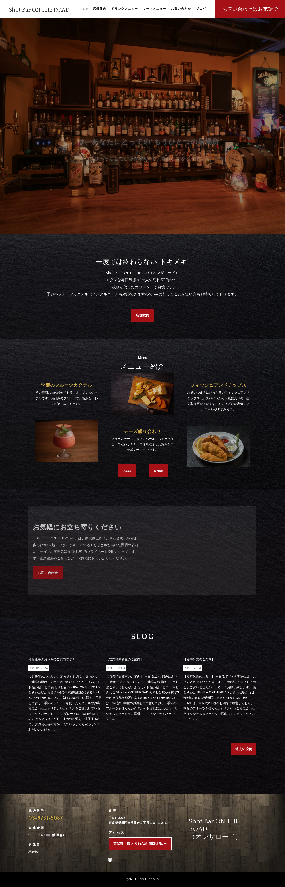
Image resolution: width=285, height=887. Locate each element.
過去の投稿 (243, 749)
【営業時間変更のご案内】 (124, 659)
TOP (84, 9)
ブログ (201, 9)
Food (127, 471)
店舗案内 (99, 9)
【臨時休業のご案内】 (199, 659)
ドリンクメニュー (124, 9)
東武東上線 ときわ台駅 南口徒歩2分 (140, 844)
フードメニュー (154, 9)
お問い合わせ (181, 9)
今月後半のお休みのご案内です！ (51, 659)
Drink (158, 471)
